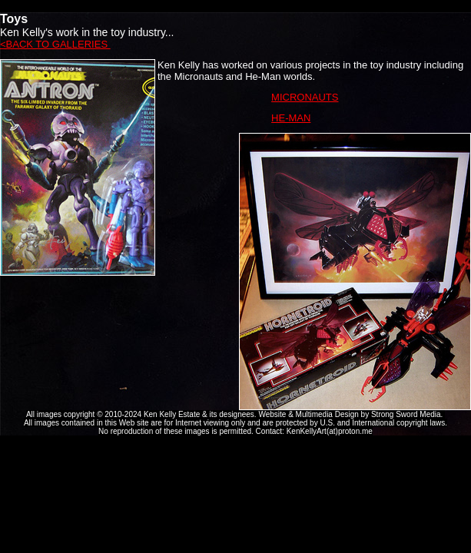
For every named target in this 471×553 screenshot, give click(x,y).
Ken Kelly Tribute (235, 6)
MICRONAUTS (304, 97)
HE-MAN (290, 118)
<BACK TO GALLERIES (55, 44)
